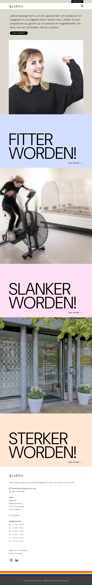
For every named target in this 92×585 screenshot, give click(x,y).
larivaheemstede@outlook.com (24, 488)
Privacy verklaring (15, 553)
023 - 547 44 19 (18, 491)
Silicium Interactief (62, 581)
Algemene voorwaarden (18, 550)
